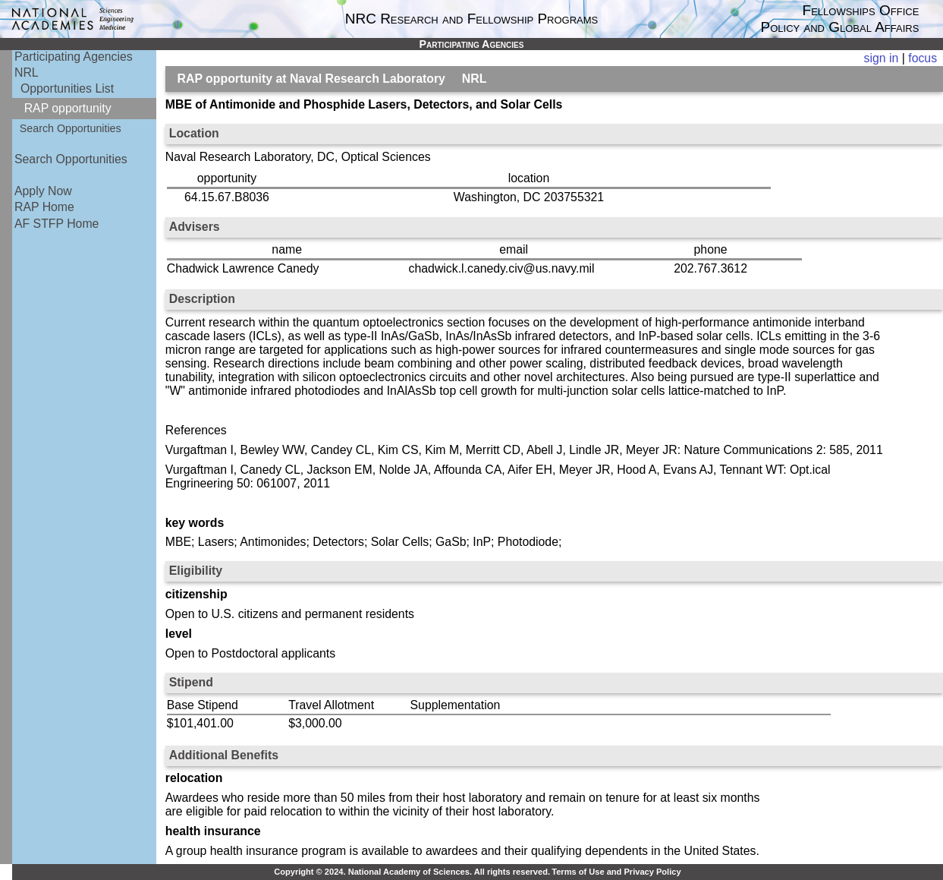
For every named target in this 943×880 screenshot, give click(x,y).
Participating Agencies (73, 56)
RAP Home (44, 206)
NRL (26, 72)
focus (922, 58)
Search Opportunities (70, 128)
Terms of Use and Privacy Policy (616, 871)
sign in (881, 58)
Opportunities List (67, 88)
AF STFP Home (56, 223)
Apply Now (43, 191)
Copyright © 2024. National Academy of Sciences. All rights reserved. (412, 871)
